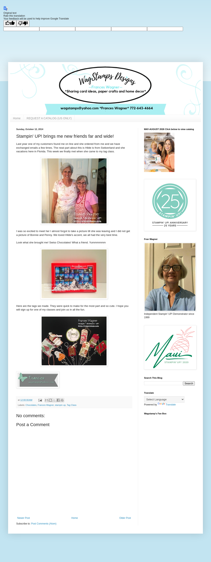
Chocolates (31, 405)
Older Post (125, 518)
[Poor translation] (22, 23)
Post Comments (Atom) (43, 523)
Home (16, 118)
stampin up (60, 405)
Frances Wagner (46, 405)
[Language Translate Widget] (164, 399)
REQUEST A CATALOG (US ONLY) (49, 118)
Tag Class (71, 405)
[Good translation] (9, 23)
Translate (167, 404)
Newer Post (23, 518)
